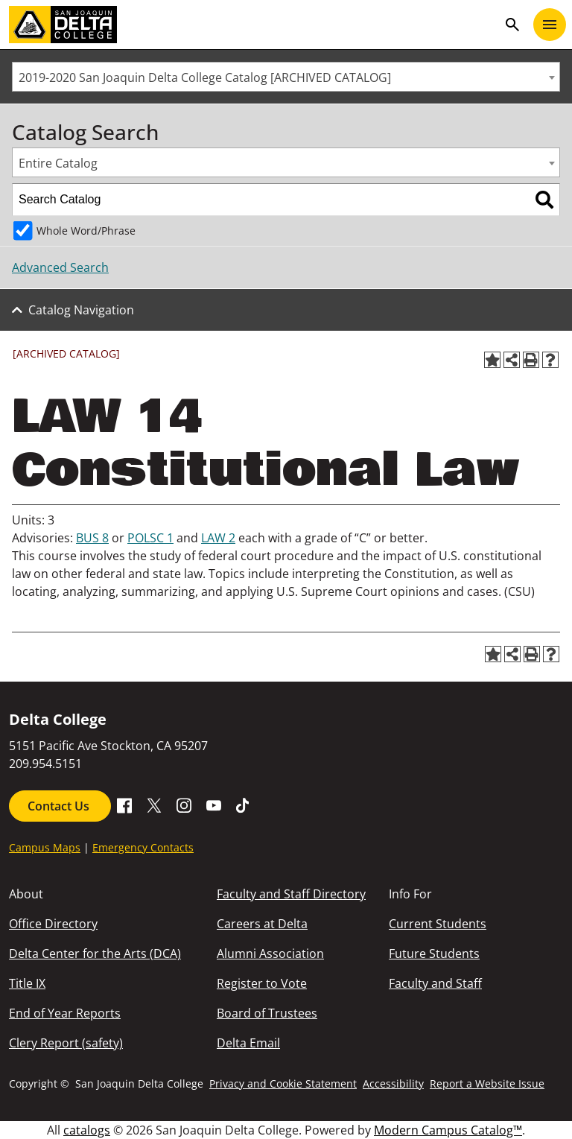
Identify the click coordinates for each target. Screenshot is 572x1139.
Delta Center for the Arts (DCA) (95, 953)
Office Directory (53, 924)
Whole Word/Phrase (86, 230)
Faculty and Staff (435, 983)
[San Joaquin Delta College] (253, 24)
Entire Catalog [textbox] (58, 163)
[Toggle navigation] (549, 24)
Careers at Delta (262, 924)
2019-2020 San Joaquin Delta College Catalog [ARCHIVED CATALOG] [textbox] (205, 77)
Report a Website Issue (487, 1083)
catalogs (86, 1130)
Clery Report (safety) (66, 1043)
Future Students (434, 953)
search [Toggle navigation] (512, 25)
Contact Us (60, 806)
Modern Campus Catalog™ (448, 1130)
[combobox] (286, 77)
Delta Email (248, 1043)
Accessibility (393, 1083)
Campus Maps (44, 847)
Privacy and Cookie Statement (283, 1083)
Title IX (27, 983)
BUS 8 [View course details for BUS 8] (92, 538)
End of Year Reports (65, 1013)
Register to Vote (262, 983)
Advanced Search (60, 267)
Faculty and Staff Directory (291, 894)
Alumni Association (270, 953)
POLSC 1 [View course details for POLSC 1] (150, 538)
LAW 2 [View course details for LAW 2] (218, 538)
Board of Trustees (267, 1013)
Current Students (437, 924)
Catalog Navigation (81, 310)
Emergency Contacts (143, 847)
